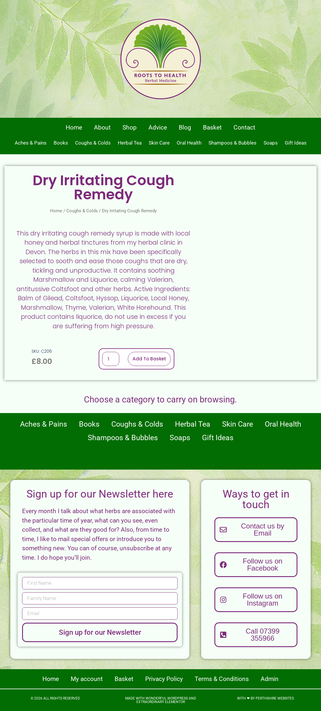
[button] (255, 634)
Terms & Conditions (222, 678)
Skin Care (159, 143)
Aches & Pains (31, 143)
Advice (157, 127)
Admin (270, 678)
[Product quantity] (110, 359)
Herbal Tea (130, 143)
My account (87, 678)
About (102, 127)
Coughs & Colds (93, 143)
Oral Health (189, 143)
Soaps (271, 143)
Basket (212, 127)
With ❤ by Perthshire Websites (265, 698)
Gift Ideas (296, 143)
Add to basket (149, 358)
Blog (185, 127)
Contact (244, 127)
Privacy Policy (164, 678)
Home (74, 127)
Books (61, 143)
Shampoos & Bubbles (233, 143)
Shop (130, 127)
